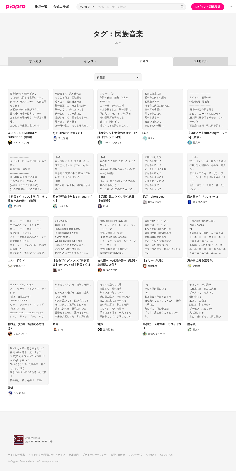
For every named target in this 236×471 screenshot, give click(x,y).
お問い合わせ (118, 454)
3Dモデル (201, 61)
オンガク (35, 61)
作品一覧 (41, 6)
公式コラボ (61, 6)
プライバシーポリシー (94, 454)
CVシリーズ (135, 454)
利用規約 (73, 454)
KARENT (151, 454)
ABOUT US (166, 454)
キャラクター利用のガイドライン (47, 454)
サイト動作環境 (16, 454)
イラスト (90, 61)
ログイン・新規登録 (207, 6)
